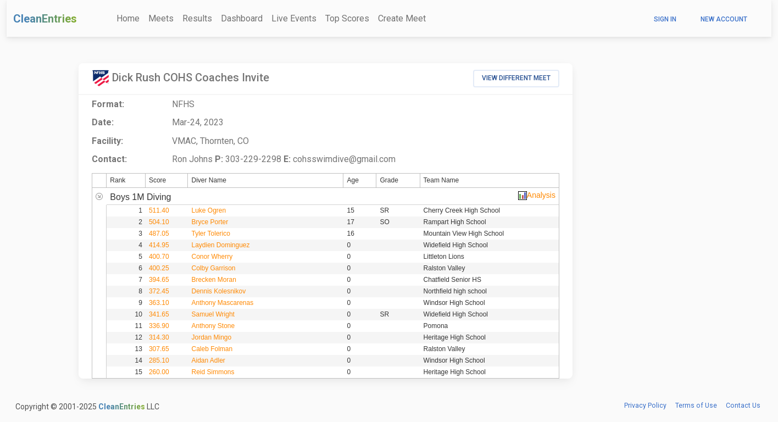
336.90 (159, 326)
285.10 (159, 360)
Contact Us (743, 405)
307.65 (159, 349)
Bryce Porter (209, 222)
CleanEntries (45, 18)
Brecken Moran (213, 280)
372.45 (159, 291)
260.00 (159, 372)
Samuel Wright (212, 314)
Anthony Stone (213, 326)
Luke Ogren (208, 210)
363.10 (159, 303)
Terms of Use (696, 405)
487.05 (159, 233)
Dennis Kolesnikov (218, 291)
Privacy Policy (645, 405)
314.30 (159, 337)
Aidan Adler (208, 360)
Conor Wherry (211, 256)
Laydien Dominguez (220, 245)
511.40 (159, 210)
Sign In (665, 19)
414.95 (159, 245)
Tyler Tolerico (210, 233)
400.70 (159, 256)
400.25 (159, 268)
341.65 (159, 314)
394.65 (159, 280)
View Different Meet (516, 78)
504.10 (159, 222)
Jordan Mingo (211, 337)
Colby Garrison (213, 268)
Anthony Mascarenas (222, 303)
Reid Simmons (212, 372)
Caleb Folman (211, 349)
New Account (724, 19)
